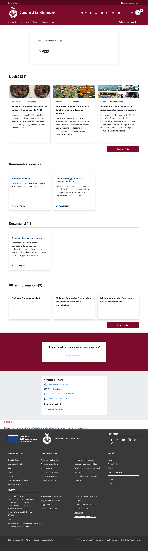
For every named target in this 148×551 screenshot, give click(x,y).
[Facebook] (89, 12)
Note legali (79, 512)
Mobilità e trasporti (48, 480)
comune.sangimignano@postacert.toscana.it (25, 523)
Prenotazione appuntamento (52, 496)
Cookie (36, 540)
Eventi (110, 483)
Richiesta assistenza (49, 508)
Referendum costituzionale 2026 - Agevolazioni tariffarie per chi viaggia (118, 108)
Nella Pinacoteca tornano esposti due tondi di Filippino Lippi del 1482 (29, 108)
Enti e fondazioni (14, 472)
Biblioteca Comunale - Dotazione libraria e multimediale (116, 299)
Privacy (28, 540)
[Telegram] (117, 12)
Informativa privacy (82, 508)
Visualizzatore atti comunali (85, 504)
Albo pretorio (79, 500)
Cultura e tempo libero (49, 464)
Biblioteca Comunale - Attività (26, 298)
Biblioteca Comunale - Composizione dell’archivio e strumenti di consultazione (73, 301)
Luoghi (110, 479)
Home (40, 40)
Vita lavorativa (46, 468)
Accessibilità (18, 540)
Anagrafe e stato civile (49, 460)
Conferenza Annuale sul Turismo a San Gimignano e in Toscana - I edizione (72, 110)
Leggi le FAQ (46, 504)
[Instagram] (106, 12)
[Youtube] (100, 12)
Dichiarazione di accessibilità (85, 516)
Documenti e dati (14, 484)
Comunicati (16, 102)
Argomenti (50, 40)
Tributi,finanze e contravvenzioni (87, 468)
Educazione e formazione (84, 459)
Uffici (10, 468)
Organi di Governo (14, 460)
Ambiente (78, 472)
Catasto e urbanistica (49, 476)
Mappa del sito (47, 540)
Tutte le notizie (123, 149)
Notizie (59, 102)
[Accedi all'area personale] (129, 3)
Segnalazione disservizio (50, 500)
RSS (9, 540)
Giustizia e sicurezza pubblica (86, 464)
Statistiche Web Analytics (130, 540)
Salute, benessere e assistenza (86, 476)
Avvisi (110, 468)
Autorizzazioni (80, 480)
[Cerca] (138, 12)
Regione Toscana (14, 3)
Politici (10, 476)
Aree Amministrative (16, 464)
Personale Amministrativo (18, 480)
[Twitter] (95, 12)
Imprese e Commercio (49, 472)
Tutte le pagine (123, 325)
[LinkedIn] (112, 12)
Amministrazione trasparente (86, 496)
